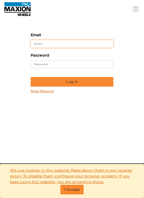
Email (36, 34)
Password (40, 55)
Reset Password (42, 91)
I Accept (72, 189)
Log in (72, 81)
